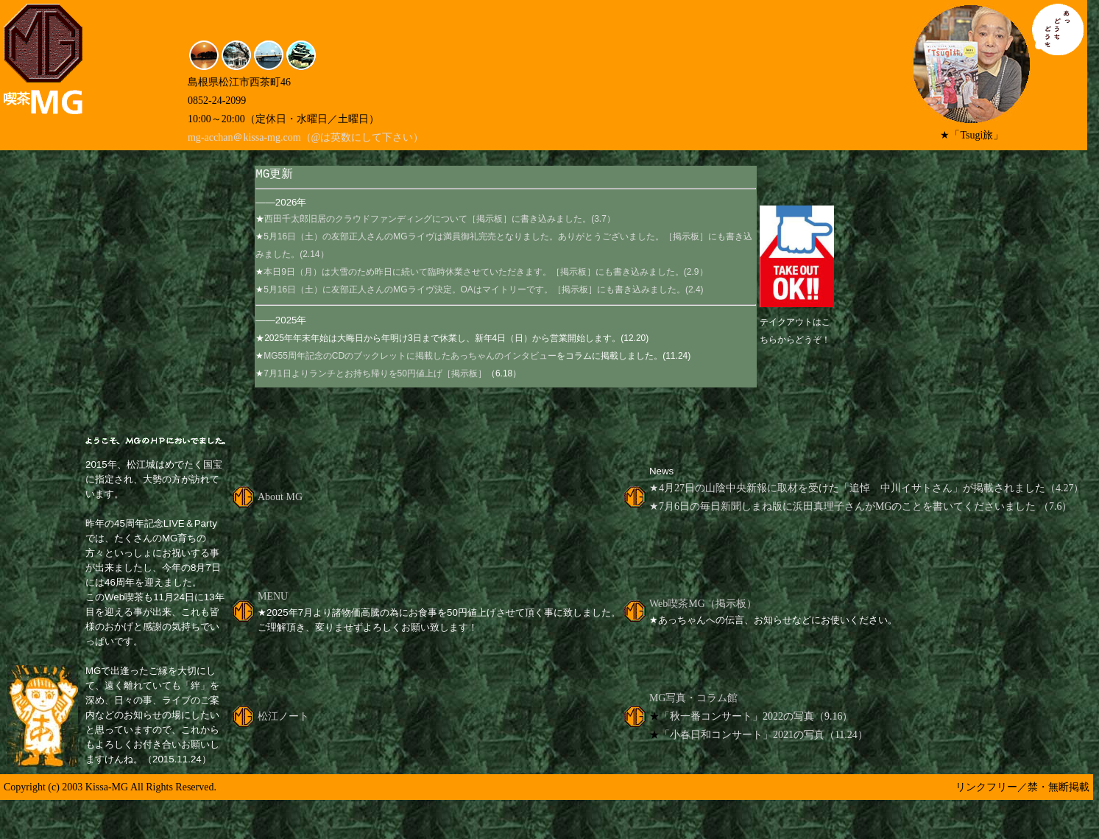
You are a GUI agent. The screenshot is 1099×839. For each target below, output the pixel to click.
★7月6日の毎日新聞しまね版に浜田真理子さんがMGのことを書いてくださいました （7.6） (861, 507)
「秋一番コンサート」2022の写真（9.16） (756, 717)
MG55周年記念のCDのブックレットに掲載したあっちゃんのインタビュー (410, 357)
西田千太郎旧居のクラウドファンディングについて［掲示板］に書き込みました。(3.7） (439, 220)
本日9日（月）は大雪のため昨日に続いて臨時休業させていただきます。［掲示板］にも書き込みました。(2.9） (485, 273)
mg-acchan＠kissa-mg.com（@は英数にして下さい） (305, 137)
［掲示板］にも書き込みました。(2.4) (628, 291)
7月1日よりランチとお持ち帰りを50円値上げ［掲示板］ (375, 375)
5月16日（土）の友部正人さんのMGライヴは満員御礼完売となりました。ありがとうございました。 (463, 238)
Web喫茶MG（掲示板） (703, 605)
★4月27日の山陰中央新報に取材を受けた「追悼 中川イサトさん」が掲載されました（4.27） (866, 489)
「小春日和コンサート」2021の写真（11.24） (764, 736)
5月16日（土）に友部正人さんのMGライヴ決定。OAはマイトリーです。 (408, 291)
